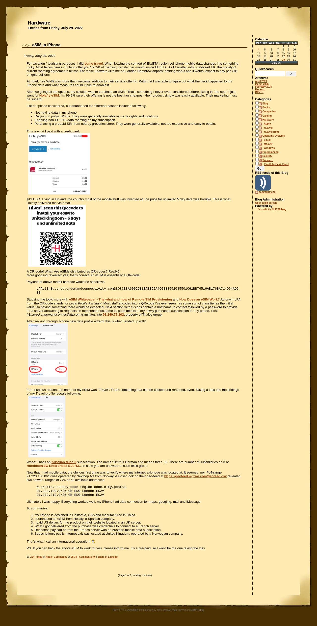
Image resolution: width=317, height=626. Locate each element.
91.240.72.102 (113, 316)
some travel (93, 63)
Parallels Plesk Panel (276, 164)
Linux (267, 140)
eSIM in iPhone (46, 45)
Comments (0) (87, 560)
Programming (271, 152)
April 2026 (261, 81)
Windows (269, 148)
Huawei (268, 127)
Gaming (267, 115)
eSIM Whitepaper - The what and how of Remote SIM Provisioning (120, 301)
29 (283, 59)
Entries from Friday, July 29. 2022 (55, 28)
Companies (60, 560)
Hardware (39, 22)
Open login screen (266, 202)
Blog (265, 103)
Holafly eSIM (49, 95)
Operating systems (274, 135)
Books (266, 107)
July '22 (276, 63)
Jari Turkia (36, 560)
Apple (49, 560)
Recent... (260, 89)
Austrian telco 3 (64, 463)
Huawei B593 (271, 131)
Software (268, 160)
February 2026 (263, 86)
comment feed (267, 192)
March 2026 (261, 84)
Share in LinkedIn (108, 560)
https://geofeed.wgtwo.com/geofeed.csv (195, 477)
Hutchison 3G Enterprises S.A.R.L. (54, 467)
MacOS (268, 144)
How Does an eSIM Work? (199, 301)
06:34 (74, 560)
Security (267, 156)
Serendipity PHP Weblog (272, 209)
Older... (259, 92)
